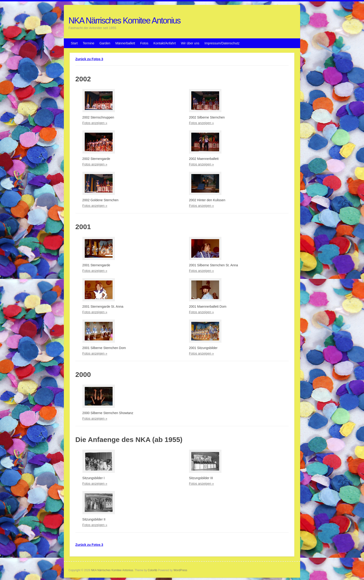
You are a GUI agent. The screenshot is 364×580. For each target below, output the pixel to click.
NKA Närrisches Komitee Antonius (124, 20)
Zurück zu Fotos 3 (89, 59)
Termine (88, 43)
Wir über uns (190, 43)
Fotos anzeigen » (94, 123)
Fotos (144, 43)
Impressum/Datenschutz (222, 43)
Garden (104, 43)
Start (74, 43)
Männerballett (125, 43)
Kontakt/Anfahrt (164, 43)
